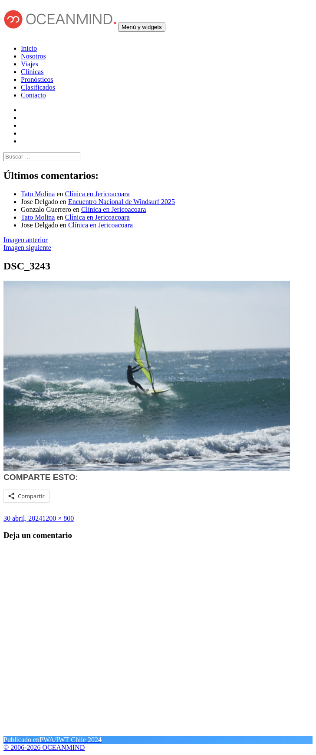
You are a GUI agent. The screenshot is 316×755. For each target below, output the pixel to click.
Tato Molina (38, 194)
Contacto (33, 95)
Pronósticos (37, 79)
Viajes (29, 64)
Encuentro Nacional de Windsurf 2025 (121, 201)
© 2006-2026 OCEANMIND (44, 747)
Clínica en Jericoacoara (97, 194)
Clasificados (38, 87)
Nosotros (33, 56)
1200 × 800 (58, 518)
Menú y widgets (142, 27)
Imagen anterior (25, 239)
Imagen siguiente (27, 247)
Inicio (29, 48)
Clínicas (32, 71)
